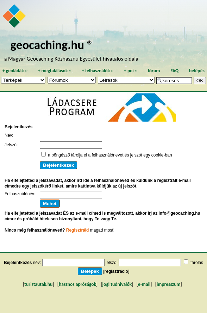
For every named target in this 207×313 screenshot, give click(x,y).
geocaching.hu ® (51, 44)
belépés (197, 71)
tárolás (196, 262)
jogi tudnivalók (117, 284)
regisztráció (116, 271)
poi (130, 71)
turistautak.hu (38, 284)
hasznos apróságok (77, 284)
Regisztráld (77, 230)
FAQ (174, 71)
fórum (154, 71)
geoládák (15, 71)
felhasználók (97, 71)
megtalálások (55, 71)
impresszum (169, 284)
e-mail (144, 284)
